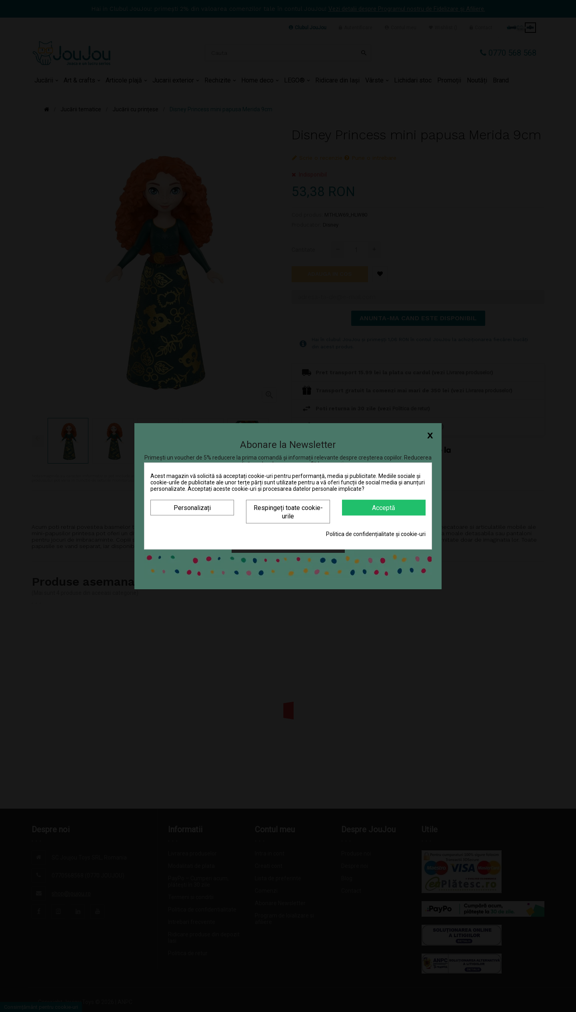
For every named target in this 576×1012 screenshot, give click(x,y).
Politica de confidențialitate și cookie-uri (376, 534)
